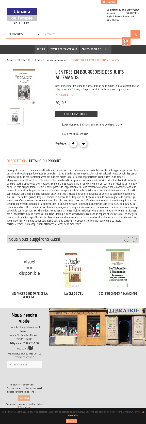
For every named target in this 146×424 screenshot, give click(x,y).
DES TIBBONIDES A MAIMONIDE (118, 294)
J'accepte (71, 421)
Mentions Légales (27, 404)
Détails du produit (45, 161)
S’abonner (24, 398)
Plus (106, 49)
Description (17, 161)
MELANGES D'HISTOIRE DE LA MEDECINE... (30, 295)
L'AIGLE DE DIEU (73, 294)
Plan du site (11, 404)
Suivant (136, 239)
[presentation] (39, 377)
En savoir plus (64, 95)
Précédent (130, 239)
